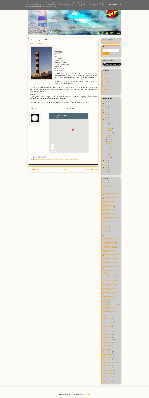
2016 (106, 119)
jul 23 (109, 139)
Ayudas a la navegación (109, 86)
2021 (106, 108)
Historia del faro (107, 76)
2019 (106, 112)
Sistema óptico (107, 84)
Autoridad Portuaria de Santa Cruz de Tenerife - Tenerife (110, 285)
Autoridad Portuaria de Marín (110, 258)
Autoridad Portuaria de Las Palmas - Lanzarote (110, 251)
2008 (106, 172)
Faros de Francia (107, 357)
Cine (104, 315)
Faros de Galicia (107, 360)
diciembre (109, 126)
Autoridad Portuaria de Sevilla (110, 292)
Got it (121, 5)
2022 (106, 105)
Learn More (113, 5)
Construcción (106, 78)
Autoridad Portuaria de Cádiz (110, 222)
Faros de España (62, 159)
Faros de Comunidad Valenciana (108, 348)
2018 (106, 114)
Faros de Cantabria (108, 342)
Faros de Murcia (73, 159)
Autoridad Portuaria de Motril (110, 266)
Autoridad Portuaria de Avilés (110, 197)
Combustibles (106, 81)
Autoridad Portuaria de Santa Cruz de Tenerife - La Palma (110, 279)
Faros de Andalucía (108, 331)
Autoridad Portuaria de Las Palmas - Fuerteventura (110, 242)
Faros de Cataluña (108, 345)
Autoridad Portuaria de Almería (111, 193)
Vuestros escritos (107, 381)
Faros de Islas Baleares (109, 362)
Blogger (88, 394)
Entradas (105, 73)
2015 (106, 121)
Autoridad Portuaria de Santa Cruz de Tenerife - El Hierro (110, 275)
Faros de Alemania (108, 323)
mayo (107, 153)
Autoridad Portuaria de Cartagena (46, 159)
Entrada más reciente (37, 169)
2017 (106, 117)
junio (107, 151)
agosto (108, 135)
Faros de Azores (107, 337)
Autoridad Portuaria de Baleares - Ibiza (109, 202)
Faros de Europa (107, 354)
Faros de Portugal (107, 373)
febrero (108, 157)
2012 (106, 163)
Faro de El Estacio (110, 144)
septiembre (109, 133)
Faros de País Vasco (108, 370)
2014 (106, 124)
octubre (108, 130)
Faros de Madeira (107, 365)
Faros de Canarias (108, 340)
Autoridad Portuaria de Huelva (111, 238)
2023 (106, 103)
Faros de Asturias (107, 334)
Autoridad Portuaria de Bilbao (110, 217)
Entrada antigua (91, 169)
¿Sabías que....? (107, 92)
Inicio (65, 169)
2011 (106, 165)
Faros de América (107, 329)
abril (107, 155)
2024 (106, 101)
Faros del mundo (107, 376)
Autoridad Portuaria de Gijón (110, 234)
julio (107, 137)
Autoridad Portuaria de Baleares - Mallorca (109, 206)
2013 (106, 160)
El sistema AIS (106, 89)
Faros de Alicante (107, 326)
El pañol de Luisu (107, 318)
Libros (104, 378)
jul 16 (109, 141)
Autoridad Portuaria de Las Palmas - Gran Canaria (110, 247)
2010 (106, 167)
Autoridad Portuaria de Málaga (111, 254)
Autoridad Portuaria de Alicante (111, 189)
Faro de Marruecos (108, 321)
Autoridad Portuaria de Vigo (110, 305)
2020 (106, 110)
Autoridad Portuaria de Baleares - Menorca (109, 210)
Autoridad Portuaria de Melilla (110, 262)
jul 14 (109, 148)
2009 (106, 169)
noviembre (109, 128)
